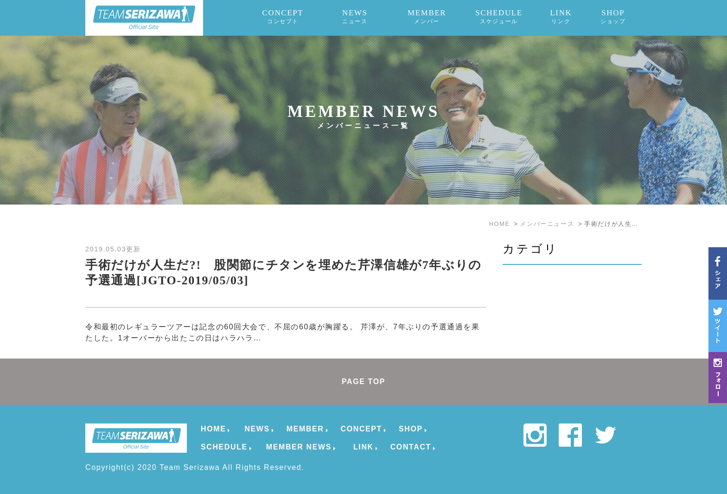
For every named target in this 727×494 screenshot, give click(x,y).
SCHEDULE (499, 16)
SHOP (612, 16)
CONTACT (410, 447)
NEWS (355, 16)
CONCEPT (283, 16)
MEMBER (427, 16)
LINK (561, 16)
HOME (213, 429)
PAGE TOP (363, 381)
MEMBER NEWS (299, 447)
